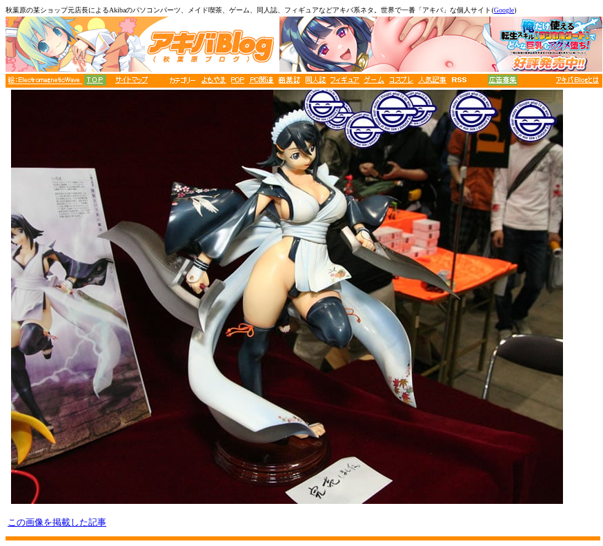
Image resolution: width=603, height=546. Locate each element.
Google (504, 10)
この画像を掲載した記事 (57, 522)
